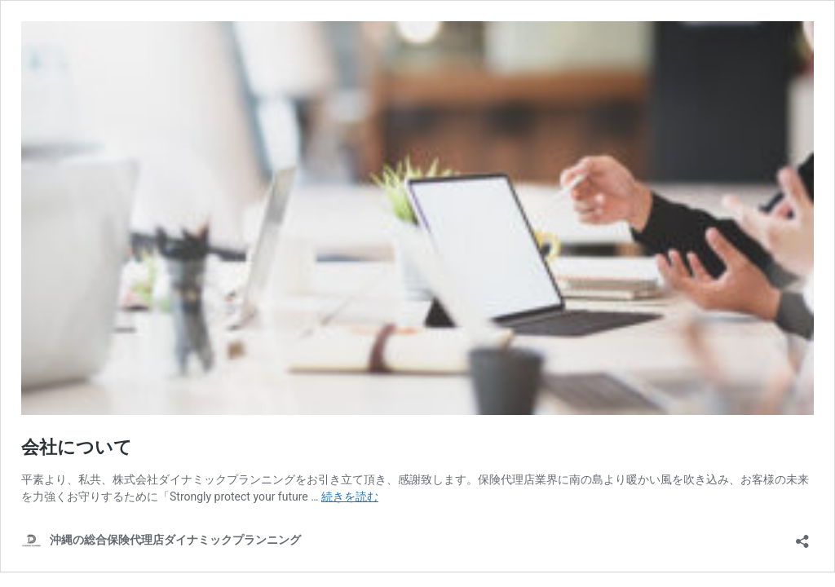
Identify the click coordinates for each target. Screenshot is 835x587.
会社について (76, 447)
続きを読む (349, 496)
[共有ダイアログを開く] (802, 536)
